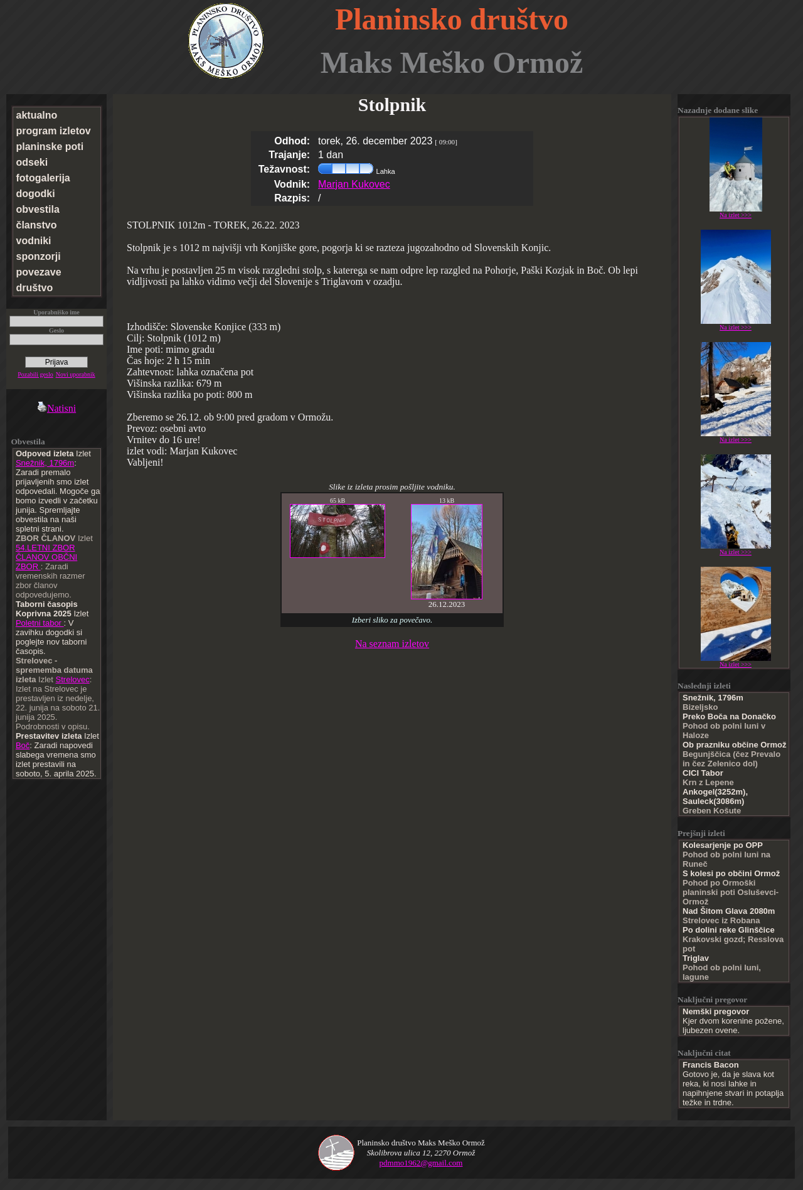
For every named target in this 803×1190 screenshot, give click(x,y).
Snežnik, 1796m (45, 463)
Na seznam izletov (392, 643)
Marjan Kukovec (354, 184)
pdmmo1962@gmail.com (421, 1162)
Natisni (56, 408)
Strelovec (73, 679)
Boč (22, 745)
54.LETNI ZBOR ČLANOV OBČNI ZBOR (46, 557)
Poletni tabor (40, 623)
